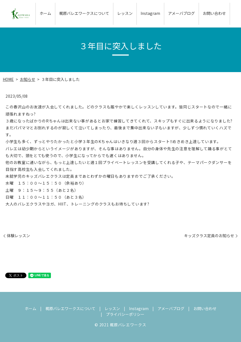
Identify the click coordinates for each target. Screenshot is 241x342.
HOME (8, 79)
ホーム (45, 13)
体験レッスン (18, 235)
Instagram (150, 13)
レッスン (125, 13)
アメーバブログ (181, 13)
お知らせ (27, 79)
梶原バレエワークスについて (84, 13)
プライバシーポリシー (125, 314)
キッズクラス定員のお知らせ (209, 235)
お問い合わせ (214, 13)
